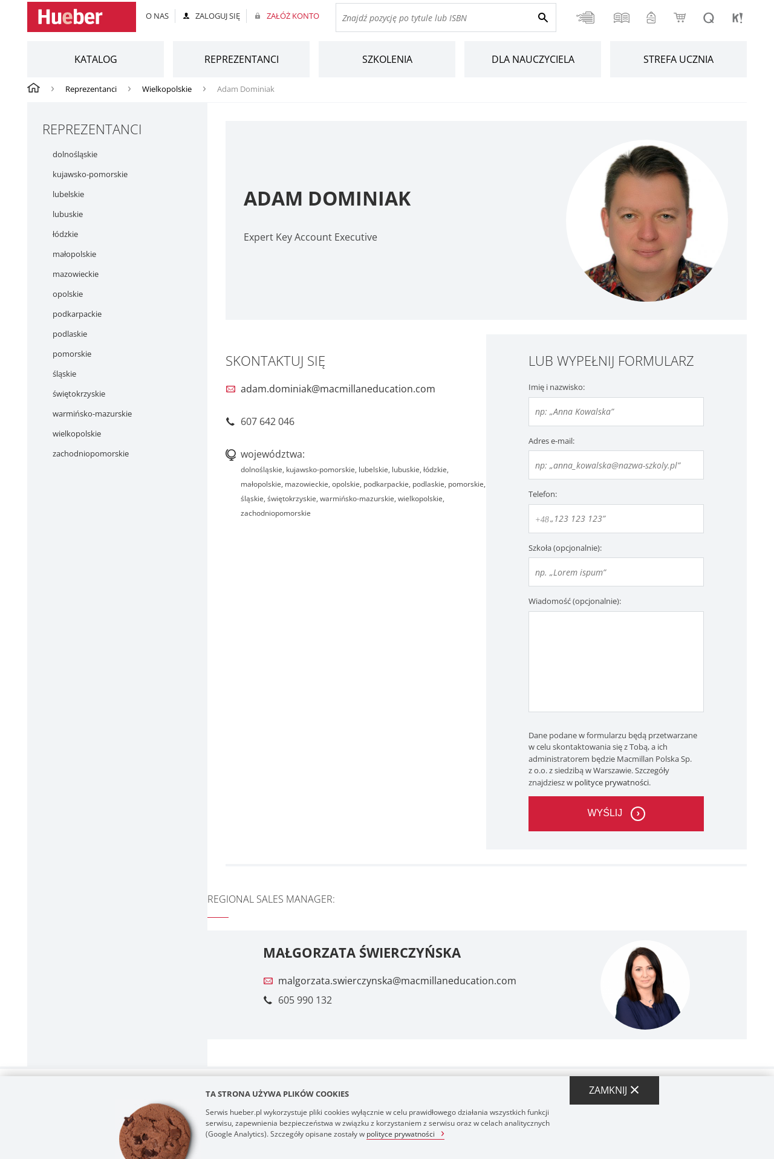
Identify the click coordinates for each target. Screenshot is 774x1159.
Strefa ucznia (678, 59)
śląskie (64, 373)
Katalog (95, 59)
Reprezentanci (241, 59)
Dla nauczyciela (533, 59)
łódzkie (65, 234)
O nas (157, 15)
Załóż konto (293, 15)
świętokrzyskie (79, 393)
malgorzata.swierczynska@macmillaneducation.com (397, 980)
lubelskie (68, 194)
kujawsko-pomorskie (90, 174)
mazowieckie (76, 274)
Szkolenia (387, 59)
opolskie (68, 294)
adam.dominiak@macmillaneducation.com (338, 388)
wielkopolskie (77, 433)
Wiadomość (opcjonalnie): (574, 601)
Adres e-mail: (551, 440)
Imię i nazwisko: (556, 386)
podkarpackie (77, 314)
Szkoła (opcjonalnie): (565, 547)
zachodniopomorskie (91, 453)
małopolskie (74, 254)
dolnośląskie (75, 154)
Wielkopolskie (167, 88)
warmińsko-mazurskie (92, 413)
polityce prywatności (611, 782)
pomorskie (72, 354)
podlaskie (70, 334)
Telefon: (542, 494)
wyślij (604, 813)
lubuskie (68, 214)
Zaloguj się (217, 15)
